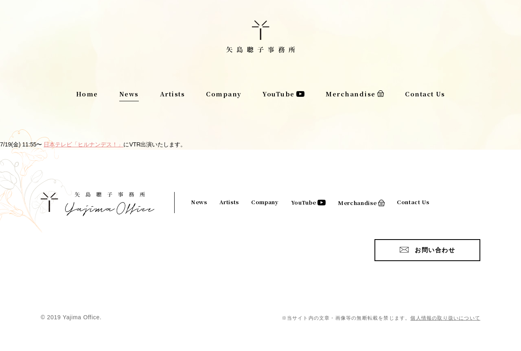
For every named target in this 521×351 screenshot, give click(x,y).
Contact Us (425, 93)
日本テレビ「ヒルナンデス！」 (83, 144)
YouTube (279, 93)
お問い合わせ (435, 249)
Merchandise (351, 93)
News (129, 93)
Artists (172, 93)
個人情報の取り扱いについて (445, 318)
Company (224, 93)
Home (87, 93)
